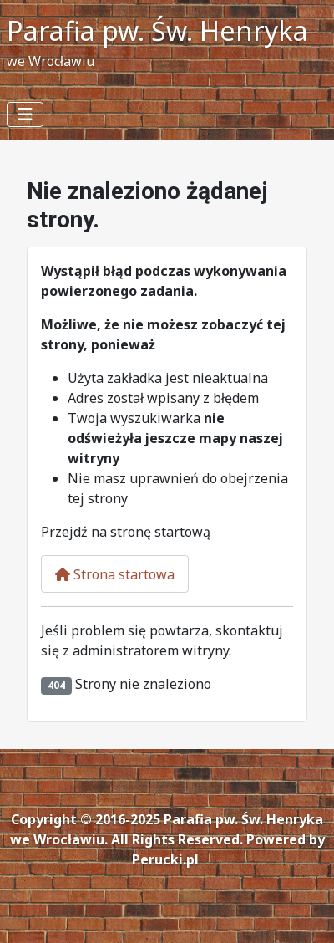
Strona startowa (115, 574)
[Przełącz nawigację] (25, 114)
